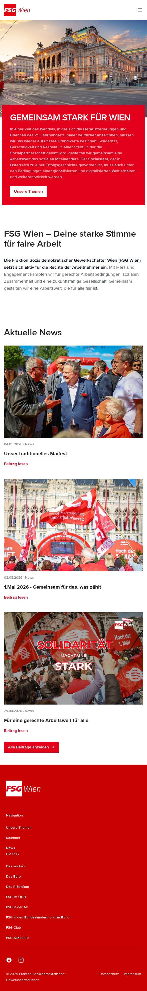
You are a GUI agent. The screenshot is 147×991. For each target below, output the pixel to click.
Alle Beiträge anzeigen (31, 747)
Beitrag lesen (16, 463)
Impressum (132, 974)
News (29, 444)
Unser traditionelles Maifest (35, 454)
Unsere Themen (28, 191)
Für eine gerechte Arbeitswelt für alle (46, 720)
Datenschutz (109, 974)
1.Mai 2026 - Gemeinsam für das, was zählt (52, 587)
